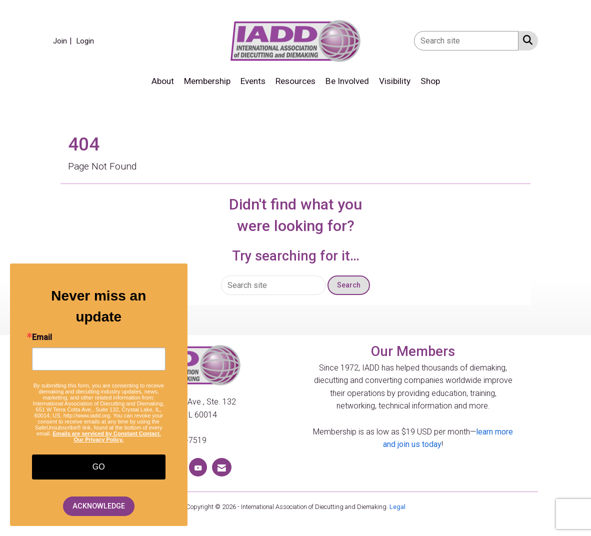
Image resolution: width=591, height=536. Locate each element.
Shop (430, 81)
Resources (296, 81)
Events (253, 81)
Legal (398, 506)
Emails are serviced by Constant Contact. (106, 433)
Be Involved (347, 81)
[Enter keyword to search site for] (466, 40)
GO (98, 466)
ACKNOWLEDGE (98, 506)
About (163, 81)
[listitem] (63, 41)
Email (42, 338)
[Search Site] (525, 40)
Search (348, 285)
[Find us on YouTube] (198, 467)
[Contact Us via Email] (222, 467)
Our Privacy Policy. (99, 439)
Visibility (394, 81)
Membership (207, 81)
